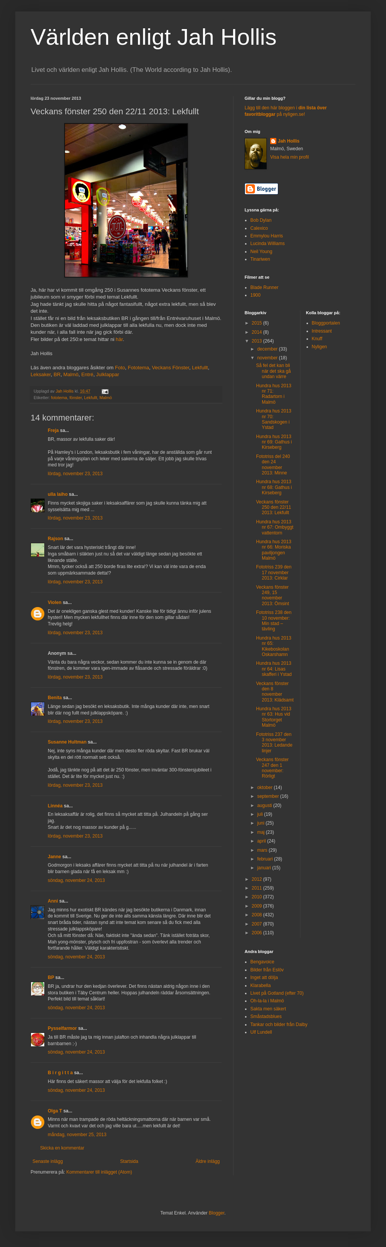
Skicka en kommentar (62, 1148)
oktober (265, 787)
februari (265, 859)
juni (261, 823)
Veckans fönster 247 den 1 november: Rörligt (272, 768)
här (119, 339)
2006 (257, 932)
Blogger (216, 1213)
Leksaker (41, 374)
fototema (59, 397)
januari (264, 867)
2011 (257, 888)
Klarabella (260, 985)
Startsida (129, 1161)
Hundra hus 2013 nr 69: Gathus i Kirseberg (274, 442)
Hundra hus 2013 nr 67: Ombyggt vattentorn (275, 527)
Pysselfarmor (62, 1028)
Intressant (322, 331)
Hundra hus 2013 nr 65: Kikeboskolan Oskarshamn (273, 646)
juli (260, 814)
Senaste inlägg (47, 1161)
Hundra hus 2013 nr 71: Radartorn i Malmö (273, 394)
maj (261, 832)
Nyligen (319, 346)
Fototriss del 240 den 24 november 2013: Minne (273, 465)
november (268, 357)
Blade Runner (264, 287)
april (262, 841)
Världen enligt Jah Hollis (154, 37)
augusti (265, 805)
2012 (257, 879)
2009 (257, 906)
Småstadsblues (266, 1016)
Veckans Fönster (170, 367)
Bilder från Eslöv (267, 970)
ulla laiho (58, 494)
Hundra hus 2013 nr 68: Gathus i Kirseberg (274, 487)
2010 (257, 897)
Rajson (55, 538)
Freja (53, 430)
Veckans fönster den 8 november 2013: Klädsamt (275, 692)
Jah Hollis (289, 141)
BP (51, 977)
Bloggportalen (326, 323)
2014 (257, 332)
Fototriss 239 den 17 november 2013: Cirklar (274, 572)
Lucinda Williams (267, 243)
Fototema (138, 367)
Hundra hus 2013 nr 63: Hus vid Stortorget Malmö (273, 717)
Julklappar (107, 374)
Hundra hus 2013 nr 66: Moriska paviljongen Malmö (273, 550)
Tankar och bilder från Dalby (278, 1024)
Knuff (317, 338)
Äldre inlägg (208, 1161)
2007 (257, 924)
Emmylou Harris (266, 236)
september (268, 796)
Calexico (259, 228)
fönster (76, 397)
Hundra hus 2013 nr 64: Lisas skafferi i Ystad (274, 669)
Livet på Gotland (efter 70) (276, 993)
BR (57, 374)
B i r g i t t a (60, 1072)
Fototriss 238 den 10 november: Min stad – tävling (274, 621)
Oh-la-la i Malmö (267, 1000)
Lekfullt (200, 367)
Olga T (55, 1111)
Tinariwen (260, 259)
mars (263, 850)
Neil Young (261, 251)
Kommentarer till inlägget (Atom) (99, 1172)
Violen (55, 602)
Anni (53, 901)
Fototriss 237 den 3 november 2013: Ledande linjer (274, 742)
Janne (54, 856)
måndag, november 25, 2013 (77, 1134)
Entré (87, 374)
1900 (255, 295)
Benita (55, 697)
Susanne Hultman (67, 742)
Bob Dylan (260, 220)
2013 (257, 341)
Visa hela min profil (289, 157)
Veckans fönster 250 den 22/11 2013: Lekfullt (273, 507)
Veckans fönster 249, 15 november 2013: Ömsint (272, 595)
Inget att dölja (264, 977)
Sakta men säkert (268, 1009)
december (268, 349)
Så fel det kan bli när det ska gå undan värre (273, 371)
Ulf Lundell (261, 1032)
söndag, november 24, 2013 (76, 880)
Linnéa (55, 806)
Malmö (71, 374)
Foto (120, 367)
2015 (257, 323)
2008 (257, 914)
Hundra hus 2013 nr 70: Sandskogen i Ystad (273, 419)
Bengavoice (262, 961)
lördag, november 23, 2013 (75, 473)
